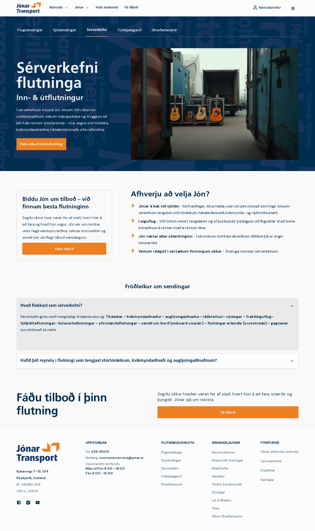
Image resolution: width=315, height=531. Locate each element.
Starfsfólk (267, 470)
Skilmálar (267, 480)
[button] (293, 8)
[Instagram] (28, 502)
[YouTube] (37, 502)
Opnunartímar (271, 461)
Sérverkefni (97, 30)
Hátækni (218, 476)
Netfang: (115, 458)
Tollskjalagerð (129, 29)
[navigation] (29, 8)
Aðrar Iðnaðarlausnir (227, 516)
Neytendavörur (223, 452)
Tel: (97, 451)
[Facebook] (18, 502)
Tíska (215, 508)
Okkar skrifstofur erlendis (279, 451)
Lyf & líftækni (221, 500)
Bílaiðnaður (220, 468)
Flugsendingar (30, 29)
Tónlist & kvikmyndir (227, 484)
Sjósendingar (64, 29)
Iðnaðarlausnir (164, 29)
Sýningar (218, 492)
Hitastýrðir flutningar (227, 460)
